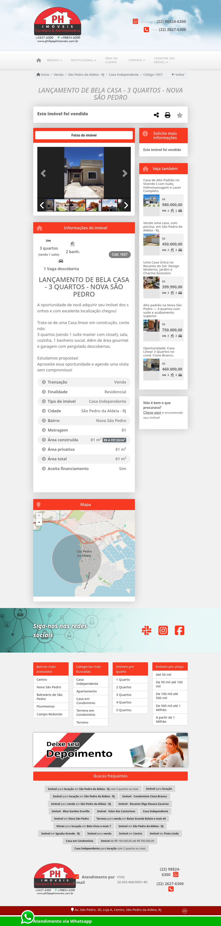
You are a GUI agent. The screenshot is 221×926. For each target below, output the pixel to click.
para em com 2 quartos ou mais (93, 789)
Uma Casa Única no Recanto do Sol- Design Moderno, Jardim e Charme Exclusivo (161, 267)
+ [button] (39, 516)
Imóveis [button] (53, 60)
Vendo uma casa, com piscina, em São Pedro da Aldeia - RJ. (162, 226)
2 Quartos (123, 687)
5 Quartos (123, 710)
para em (84, 796)
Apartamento (86, 691)
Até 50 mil (163, 674)
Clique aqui (152, 412)
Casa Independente (124, 74)
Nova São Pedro (49, 687)
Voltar (178, 74)
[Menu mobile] (38, 60)
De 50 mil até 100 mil (169, 684)
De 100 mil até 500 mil (167, 696)
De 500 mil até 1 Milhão (168, 707)
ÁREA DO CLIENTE (111, 60)
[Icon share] (146, 630)
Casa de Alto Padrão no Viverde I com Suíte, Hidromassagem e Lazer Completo (162, 185)
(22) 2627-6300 (172, 29)
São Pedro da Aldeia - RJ (86, 74)
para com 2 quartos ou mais (109, 848)
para (159, 789)
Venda (58, 74)
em (71, 818)
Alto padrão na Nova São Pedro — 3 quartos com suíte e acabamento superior (162, 310)
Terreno (82, 722)
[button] (44, 173)
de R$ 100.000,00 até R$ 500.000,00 (127, 841)
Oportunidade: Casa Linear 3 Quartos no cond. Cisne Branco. (159, 351)
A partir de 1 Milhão (165, 719)
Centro (42, 679)
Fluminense (45, 706)
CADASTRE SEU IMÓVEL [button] (164, 60)
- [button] (39, 522)
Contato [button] (135, 60)
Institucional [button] (82, 60)
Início (42, 74)
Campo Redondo (49, 714)
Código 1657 (153, 74)
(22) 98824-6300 (171, 21)
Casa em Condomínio (85, 701)
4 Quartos (123, 702)
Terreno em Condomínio (85, 712)
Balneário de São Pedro (50, 696)
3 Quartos (123, 694)
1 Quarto (123, 679)
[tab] (51, 135)
